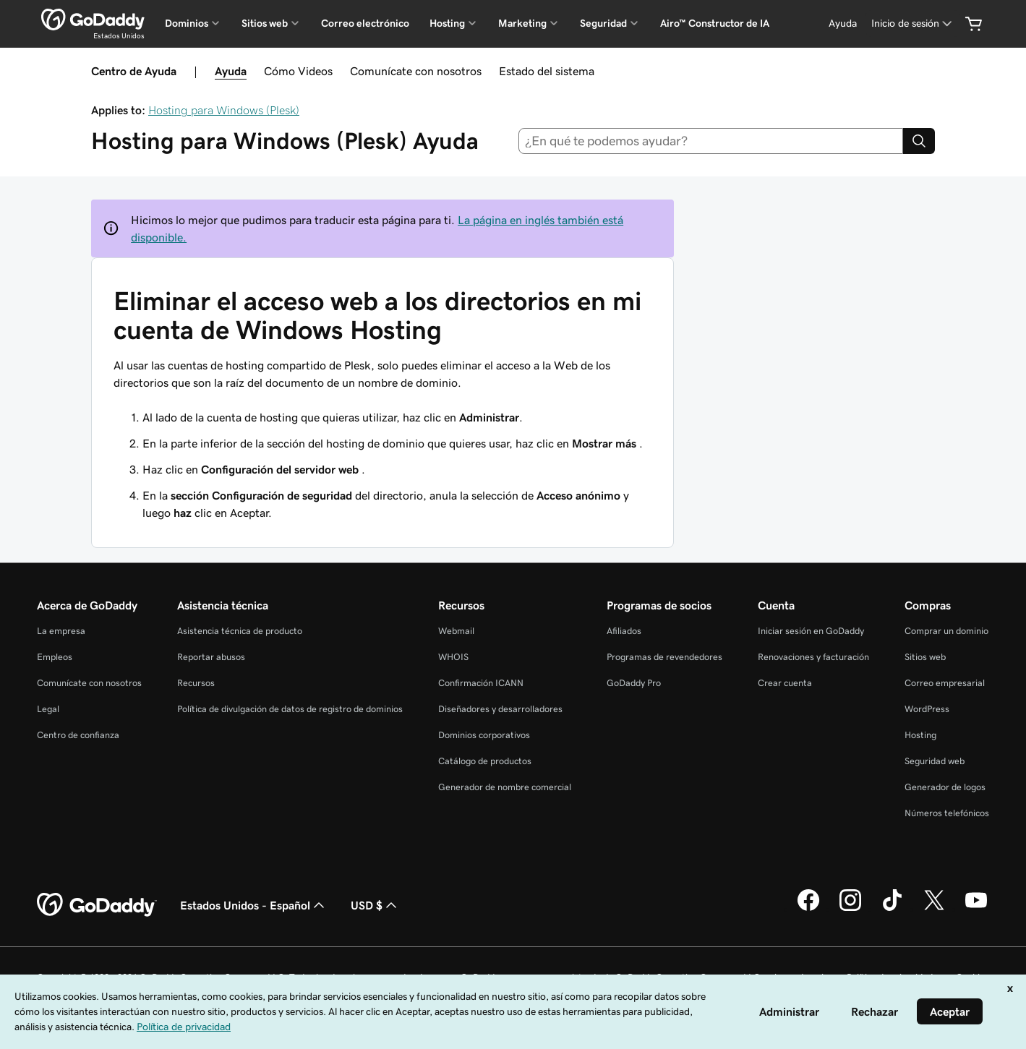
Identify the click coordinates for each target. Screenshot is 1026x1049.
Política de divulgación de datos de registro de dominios (290, 709)
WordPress (927, 709)
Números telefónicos (947, 813)
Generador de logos (945, 787)
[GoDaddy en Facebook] (808, 909)
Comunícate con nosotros (416, 71)
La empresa (61, 630)
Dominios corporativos (484, 735)
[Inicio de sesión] (912, 23)
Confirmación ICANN (480, 683)
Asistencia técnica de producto (239, 630)
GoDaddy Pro (634, 683)
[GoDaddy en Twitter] (934, 909)
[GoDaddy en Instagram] (850, 909)
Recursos (196, 683)
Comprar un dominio (946, 630)
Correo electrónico (365, 23)
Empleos (54, 656)
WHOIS (453, 656)
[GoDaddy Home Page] (97, 905)
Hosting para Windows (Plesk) (223, 110)
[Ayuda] (843, 23)
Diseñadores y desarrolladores (500, 709)
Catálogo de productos (484, 761)
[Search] (919, 141)
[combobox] (711, 140)
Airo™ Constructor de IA (714, 23)
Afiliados (624, 630)
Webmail (456, 630)
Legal (48, 709)
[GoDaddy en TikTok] (892, 909)
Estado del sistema (546, 71)
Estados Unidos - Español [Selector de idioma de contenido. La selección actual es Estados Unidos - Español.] (254, 905)
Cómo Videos (298, 71)
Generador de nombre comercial (504, 787)
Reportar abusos (211, 656)
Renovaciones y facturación (813, 656)
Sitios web (925, 656)
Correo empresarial (945, 683)
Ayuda (231, 71)
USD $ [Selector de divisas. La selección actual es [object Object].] (375, 905)
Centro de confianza (78, 735)
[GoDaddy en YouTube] (976, 909)
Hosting (920, 735)
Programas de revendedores (664, 656)
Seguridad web (935, 761)
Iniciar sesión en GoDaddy (811, 630)
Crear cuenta (785, 683)
